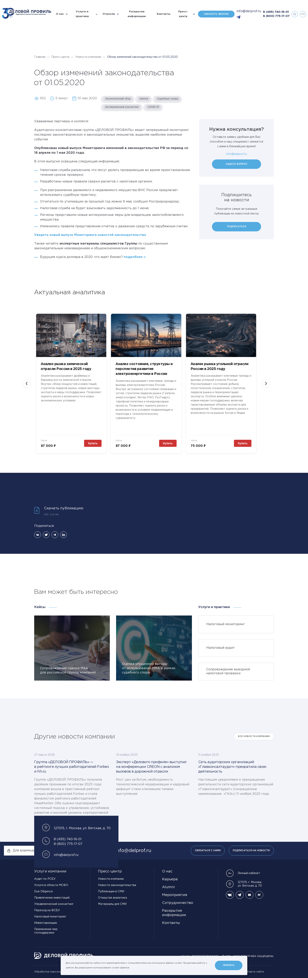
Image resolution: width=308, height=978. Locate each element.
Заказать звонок (216, 14)
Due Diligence (43, 891)
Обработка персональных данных (57, 972)
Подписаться (236, 226)
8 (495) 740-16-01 (276, 12)
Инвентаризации (45, 923)
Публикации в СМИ (111, 891)
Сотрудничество (177, 902)
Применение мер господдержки (46, 931)
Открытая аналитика (112, 898)
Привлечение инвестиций (52, 898)
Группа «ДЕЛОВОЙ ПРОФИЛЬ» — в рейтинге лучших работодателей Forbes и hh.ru (71, 767)
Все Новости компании (254, 736)
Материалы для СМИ (112, 904)
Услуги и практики (82, 14)
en (303, 14)
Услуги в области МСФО (51, 885)
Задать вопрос (237, 164)
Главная (39, 57)
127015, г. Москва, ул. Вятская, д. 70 (244, 884)
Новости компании (88, 57)
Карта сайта (255, 972)
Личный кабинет (243, 873)
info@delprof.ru (248, 11)
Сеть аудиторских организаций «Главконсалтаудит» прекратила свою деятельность (232, 767)
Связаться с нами (208, 850)
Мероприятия (174, 895)
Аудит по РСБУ (45, 879)
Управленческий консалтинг (53, 904)
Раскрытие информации (137, 14)
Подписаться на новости (251, 850)
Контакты (163, 14)
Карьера (170, 879)
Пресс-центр (183, 14)
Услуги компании (50, 871)
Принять (229, 965)
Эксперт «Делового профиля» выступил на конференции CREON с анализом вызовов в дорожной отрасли (151, 767)
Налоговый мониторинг (50, 916)
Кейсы (39, 607)
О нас (60, 14)
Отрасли (109, 14)
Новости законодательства (117, 885)
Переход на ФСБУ (47, 910)
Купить (93, 443)
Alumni (168, 887)
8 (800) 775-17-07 (276, 16)
